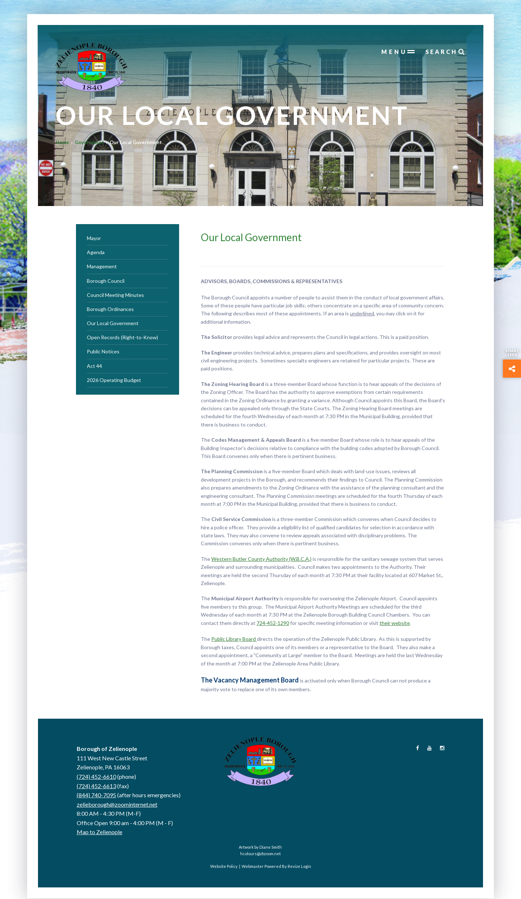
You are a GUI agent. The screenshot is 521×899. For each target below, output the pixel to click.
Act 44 (94, 366)
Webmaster (253, 866)
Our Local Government (113, 323)
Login (306, 866)
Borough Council (105, 281)
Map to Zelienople (99, 832)
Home (62, 143)
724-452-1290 (273, 623)
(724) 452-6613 (96, 786)
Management (102, 267)
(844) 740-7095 (96, 795)
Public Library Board (234, 639)
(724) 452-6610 (96, 776)
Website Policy (224, 866)
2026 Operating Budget (114, 380)
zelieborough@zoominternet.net (117, 804)
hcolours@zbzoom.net (260, 854)
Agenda (96, 252)
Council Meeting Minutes (115, 295)
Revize (294, 866)
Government (89, 143)
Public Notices (103, 352)
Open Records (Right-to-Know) (122, 338)
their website (395, 623)
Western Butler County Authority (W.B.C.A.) (261, 559)
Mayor (94, 238)
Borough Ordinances (110, 309)
